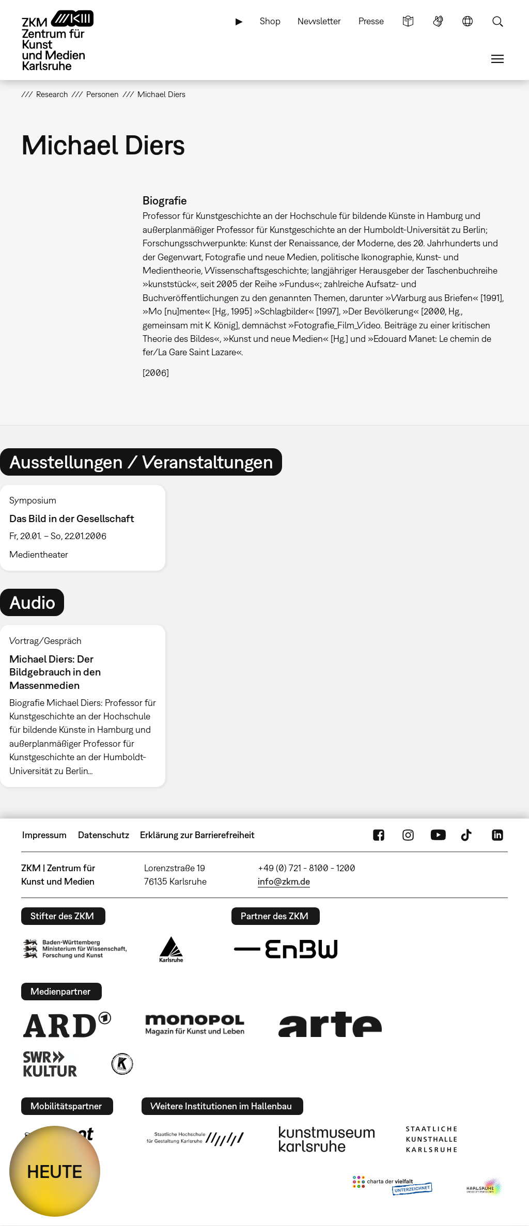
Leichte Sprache (408, 21)
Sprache (467, 21)
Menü (497, 59)
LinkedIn (497, 835)
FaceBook (378, 835)
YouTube (438, 835)
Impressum (44, 834)
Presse (371, 20)
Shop (270, 20)
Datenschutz (103, 834)
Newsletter (319, 20)
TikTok (467, 835)
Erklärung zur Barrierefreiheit (197, 834)
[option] (87, 528)
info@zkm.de (284, 881)
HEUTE (55, 1171)
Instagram (408, 835)
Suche (497, 21)
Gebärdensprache (438, 21)
